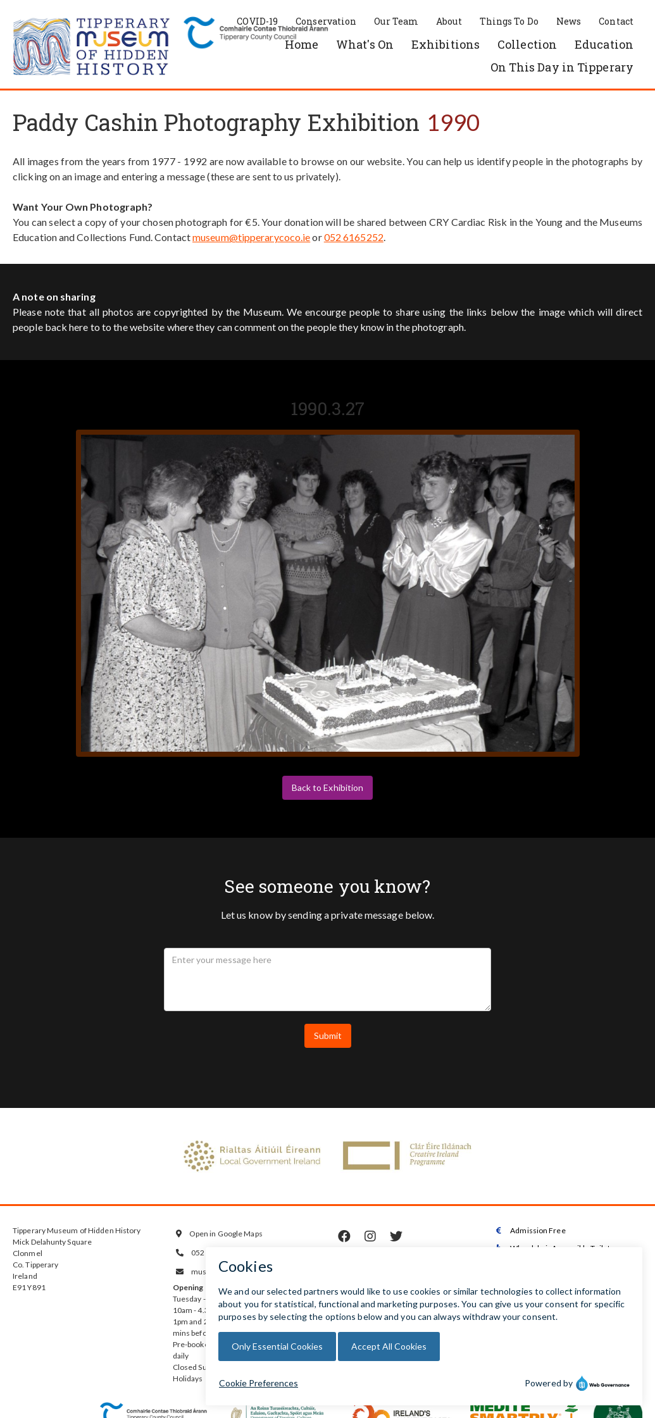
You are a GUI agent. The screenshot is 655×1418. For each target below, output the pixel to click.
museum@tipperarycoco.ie (251, 237)
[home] (92, 47)
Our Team (396, 21)
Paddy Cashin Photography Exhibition (216, 122)
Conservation (326, 21)
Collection (527, 44)
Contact (616, 21)
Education (604, 44)
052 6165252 (354, 237)
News (568, 21)
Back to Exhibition (328, 787)
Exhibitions (445, 44)
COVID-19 (257, 21)
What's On (365, 44)
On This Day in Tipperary (561, 67)
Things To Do (509, 21)
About (449, 21)
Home (301, 44)
